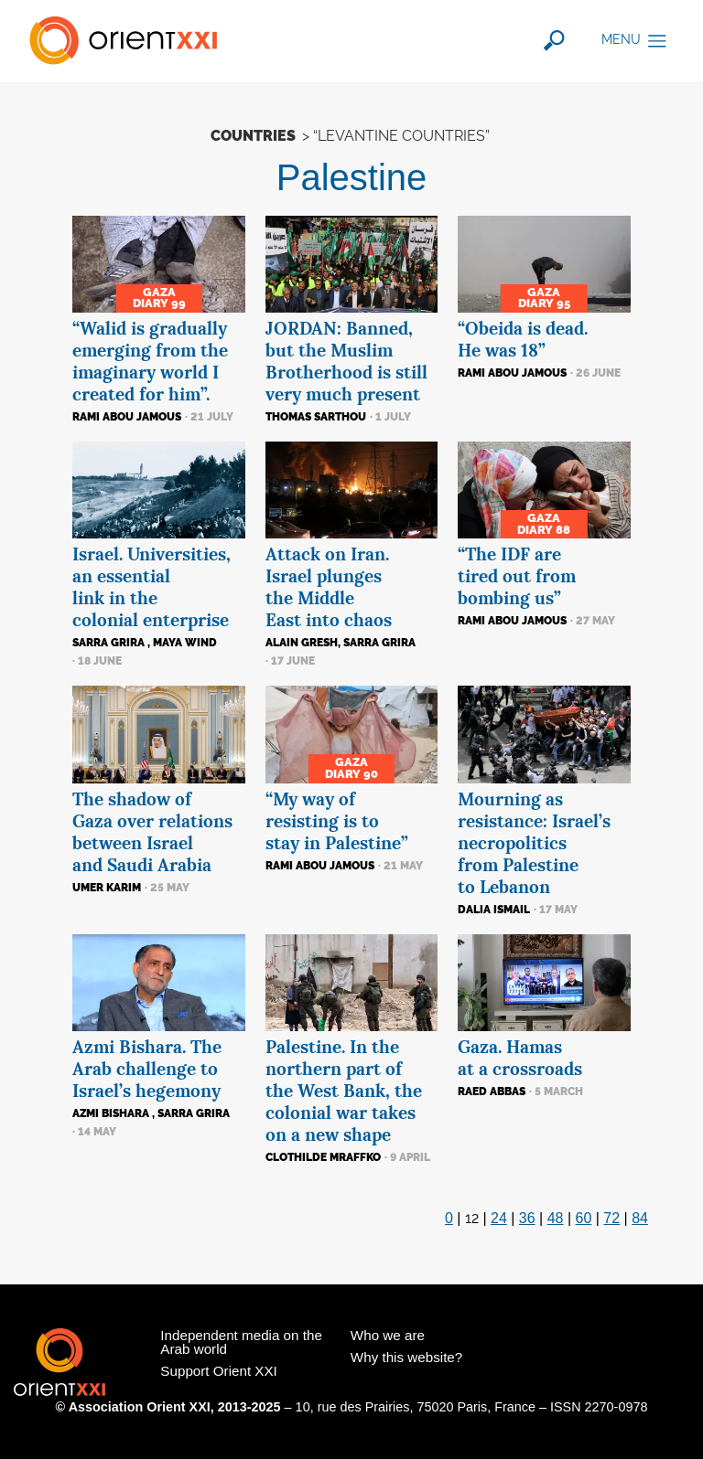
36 (527, 1218)
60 (584, 1218)
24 (499, 1218)
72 (611, 1218)
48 (555, 1218)
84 (640, 1218)
